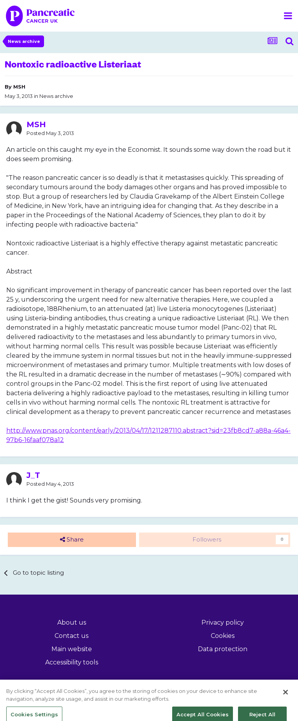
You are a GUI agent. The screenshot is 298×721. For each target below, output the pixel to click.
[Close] (285, 697)
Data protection (222, 649)
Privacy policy (222, 622)
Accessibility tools (71, 662)
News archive (56, 96)
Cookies (223, 635)
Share (72, 540)
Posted (50, 133)
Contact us (71, 635)
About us (71, 622)
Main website (71, 649)
